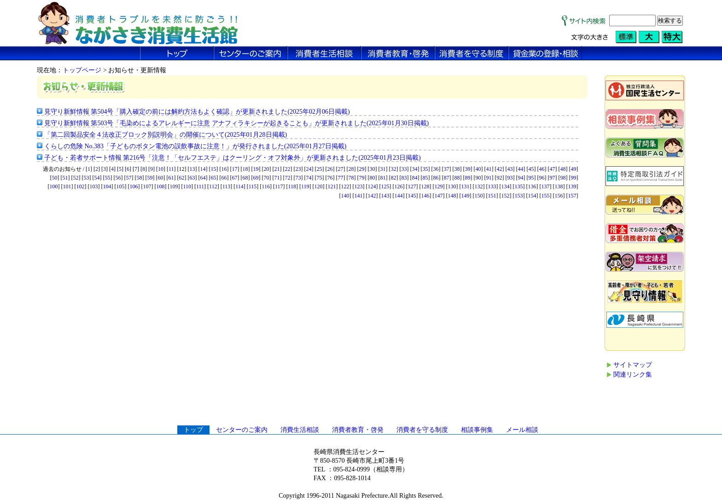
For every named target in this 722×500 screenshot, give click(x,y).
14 (203, 169)
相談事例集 (477, 429)
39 (468, 169)
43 (510, 169)
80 (372, 177)
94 (521, 177)
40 (478, 169)
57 (129, 177)
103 (93, 186)
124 (372, 186)
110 (187, 186)
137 (546, 186)
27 (341, 169)
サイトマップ (632, 364)
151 (492, 195)
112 (213, 186)
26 (330, 169)
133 (492, 186)
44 (521, 169)
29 (362, 169)
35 (425, 169)
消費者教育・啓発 (358, 429)
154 (532, 195)
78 (351, 177)
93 (510, 177)
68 (245, 177)
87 (446, 177)
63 (192, 177)
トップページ (82, 70)
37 (446, 169)
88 (457, 177)
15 (213, 169)
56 (118, 177)
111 (200, 186)
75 (319, 177)
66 (224, 177)
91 (489, 177)
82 (393, 177)
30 (372, 169)
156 (559, 195)
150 (479, 195)
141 (359, 195)
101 (67, 186)
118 (292, 186)
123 (359, 186)
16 (224, 169)
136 (532, 186)
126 (399, 186)
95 (531, 177)
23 (298, 169)
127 (412, 186)
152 (505, 195)
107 (147, 186)
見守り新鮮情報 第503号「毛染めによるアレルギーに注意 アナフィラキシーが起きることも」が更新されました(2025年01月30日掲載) (236, 123)
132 (479, 186)
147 (439, 195)
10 (160, 169)
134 (505, 186)
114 (239, 186)
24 (309, 169)
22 (288, 169)
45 (531, 169)
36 (436, 169)
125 (385, 186)
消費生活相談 (299, 429)
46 (542, 169)
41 (489, 169)
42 (499, 169)
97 (552, 177)
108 (160, 186)
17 (235, 169)
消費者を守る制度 (422, 429)
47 (552, 169)
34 (415, 169)
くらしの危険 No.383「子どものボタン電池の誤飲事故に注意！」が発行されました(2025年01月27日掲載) (195, 146)
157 (572, 195)
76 (330, 177)
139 (572, 186)
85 (425, 177)
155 (546, 195)
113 (226, 186)
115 (253, 186)
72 (288, 177)
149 (465, 195)
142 (372, 195)
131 (465, 186)
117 (279, 186)
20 (266, 169)
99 (573, 177)
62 (182, 177)
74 (309, 177)
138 (559, 186)
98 (563, 177)
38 (457, 169)
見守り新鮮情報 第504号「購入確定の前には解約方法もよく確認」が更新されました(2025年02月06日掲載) (197, 111)
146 (425, 195)
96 (542, 177)
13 (192, 169)
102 (80, 186)
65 (213, 177)
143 (385, 195)
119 (305, 186)
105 (120, 186)
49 (573, 169)
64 (203, 177)
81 (383, 177)
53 (86, 177)
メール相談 (522, 429)
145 (412, 195)
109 (173, 186)
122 (345, 186)
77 (341, 177)
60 (160, 177)
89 (468, 177)
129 (439, 186)
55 (108, 177)
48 (563, 169)
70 (266, 177)
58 (139, 177)
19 (256, 169)
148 (452, 195)
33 (404, 169)
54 (97, 177)
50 (55, 177)
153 (519, 195)
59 (150, 177)
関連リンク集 (632, 374)
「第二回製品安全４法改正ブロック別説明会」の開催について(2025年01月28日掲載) (165, 134)
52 (76, 177)
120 (318, 186)
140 (345, 195)
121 (332, 186)
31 (383, 169)
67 (235, 177)
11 (171, 169)
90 (478, 177)
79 (362, 177)
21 (277, 169)
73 (298, 177)
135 (519, 186)
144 (399, 195)
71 (277, 177)
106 (133, 186)
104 (107, 186)
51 (65, 177)
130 (452, 186)
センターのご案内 (242, 429)
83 (404, 177)
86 (436, 177)
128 (425, 186)
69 (256, 177)
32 (393, 169)
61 (171, 177)
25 (319, 169)
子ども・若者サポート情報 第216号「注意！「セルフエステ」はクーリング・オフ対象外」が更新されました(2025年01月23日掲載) (232, 157)
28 (351, 169)
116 (266, 186)
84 (415, 177)
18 (245, 169)
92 (499, 177)
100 (53, 186)
